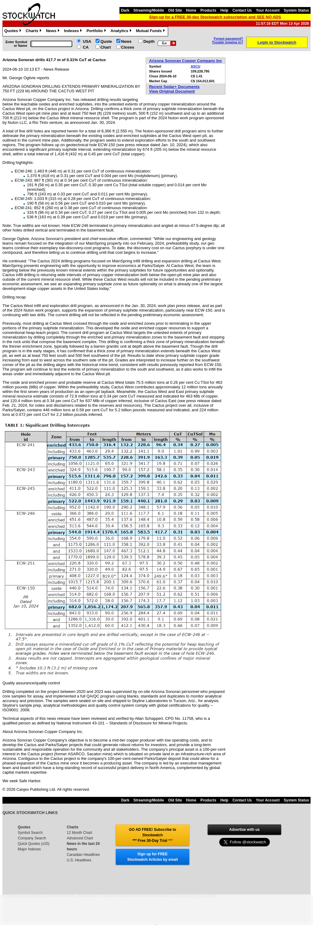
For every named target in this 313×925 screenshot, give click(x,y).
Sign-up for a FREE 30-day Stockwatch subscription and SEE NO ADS (215, 17)
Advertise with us (244, 829)
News (53, 31)
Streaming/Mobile (148, 10)
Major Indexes (29, 849)
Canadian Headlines (83, 855)
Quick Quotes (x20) (33, 844)
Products (208, 10)
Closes (127, 47)
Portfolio (96, 31)
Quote (106, 41)
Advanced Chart (80, 838)
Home (191, 10)
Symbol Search (30, 833)
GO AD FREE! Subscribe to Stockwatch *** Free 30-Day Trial (152, 835)
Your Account (268, 10)
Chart (105, 47)
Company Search (32, 838)
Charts (34, 31)
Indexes (73, 31)
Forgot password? (228, 38)
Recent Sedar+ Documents (174, 86)
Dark (125, 10)
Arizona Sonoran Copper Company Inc (185, 60)
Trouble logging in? (227, 42)
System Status (296, 10)
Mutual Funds (151, 31)
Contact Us (242, 10)
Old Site (175, 10)
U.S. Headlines (79, 860)
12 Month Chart (79, 833)
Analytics (122, 31)
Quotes (13, 31)
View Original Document (172, 91)
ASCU (195, 66)
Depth (149, 41)
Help (224, 10)
